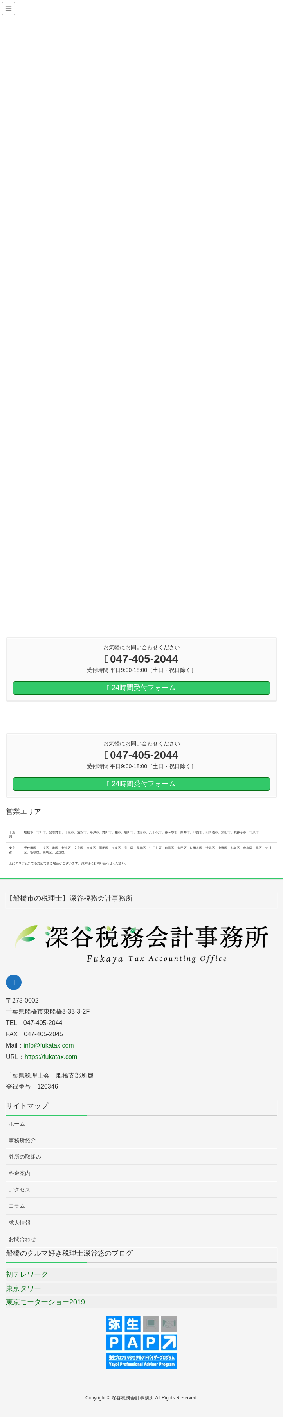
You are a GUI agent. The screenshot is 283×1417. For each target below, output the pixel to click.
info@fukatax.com (48, 1045)
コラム (17, 1206)
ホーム (17, 1124)
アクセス (20, 1189)
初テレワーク (27, 1274)
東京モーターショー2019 (45, 1302)
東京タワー (23, 1288)
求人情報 (20, 1223)
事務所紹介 (22, 1140)
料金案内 (20, 1173)
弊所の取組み (25, 1157)
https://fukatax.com (51, 1056)
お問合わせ (22, 1239)
